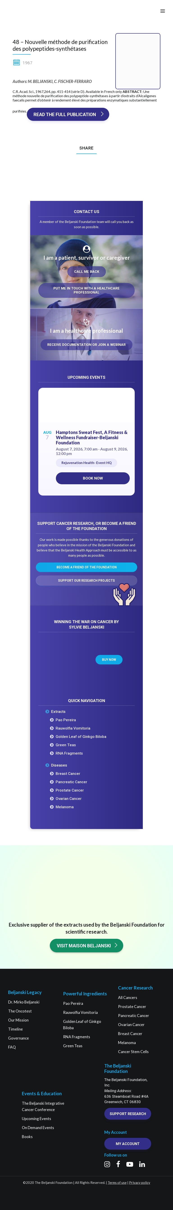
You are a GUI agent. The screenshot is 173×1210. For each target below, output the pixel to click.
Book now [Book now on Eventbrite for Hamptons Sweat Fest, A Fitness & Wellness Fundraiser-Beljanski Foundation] (93, 478)
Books (27, 1136)
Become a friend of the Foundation (87, 567)
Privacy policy (139, 1182)
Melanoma (65, 807)
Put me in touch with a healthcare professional (87, 290)
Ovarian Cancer (69, 798)
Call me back (86, 272)
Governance (18, 1038)
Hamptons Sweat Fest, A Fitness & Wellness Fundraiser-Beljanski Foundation (91, 437)
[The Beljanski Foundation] (20, 11)
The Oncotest (20, 1011)
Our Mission (18, 1020)
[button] (162, 11)
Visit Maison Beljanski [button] (87, 945)
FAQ (12, 1047)
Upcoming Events (36, 1118)
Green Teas (66, 745)
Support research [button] (128, 1114)
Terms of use (117, 1182)
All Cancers (127, 997)
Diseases (59, 765)
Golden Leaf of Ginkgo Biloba (81, 736)
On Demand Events (38, 1127)
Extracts (58, 711)
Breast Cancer (68, 773)
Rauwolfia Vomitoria (73, 728)
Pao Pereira (66, 720)
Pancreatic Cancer (71, 782)
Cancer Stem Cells (133, 1051)
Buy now (109, 659)
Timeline (15, 1029)
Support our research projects (86, 580)
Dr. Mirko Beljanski (23, 1002)
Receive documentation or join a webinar (86, 345)
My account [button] (128, 1144)
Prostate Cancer (70, 790)
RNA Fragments (69, 753)
